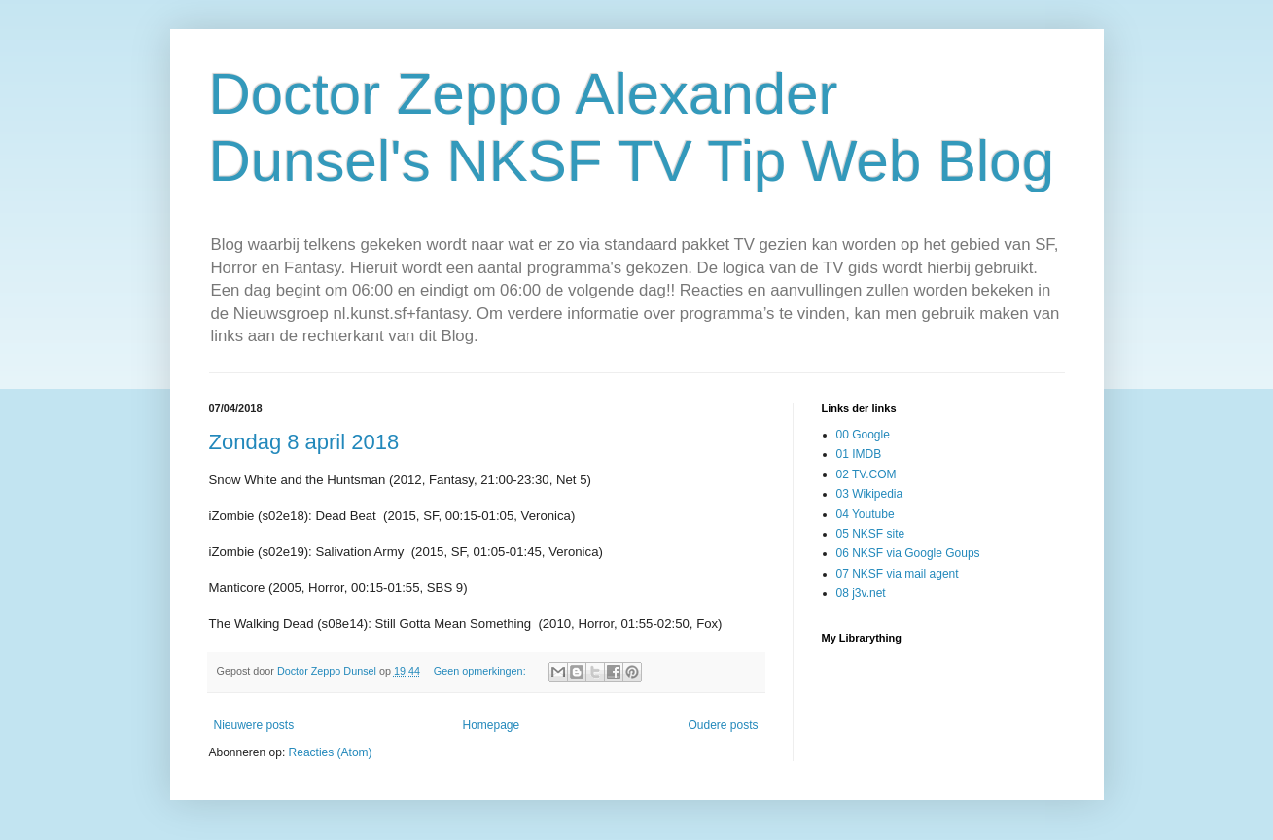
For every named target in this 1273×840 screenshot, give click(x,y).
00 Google (863, 434)
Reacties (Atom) (330, 752)
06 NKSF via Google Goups (908, 553)
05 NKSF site (870, 534)
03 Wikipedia (869, 494)
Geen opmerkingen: (481, 671)
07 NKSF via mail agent (897, 573)
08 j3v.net (861, 593)
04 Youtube (865, 514)
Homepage (490, 725)
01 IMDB (859, 454)
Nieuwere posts (254, 725)
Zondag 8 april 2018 (304, 442)
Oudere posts (723, 725)
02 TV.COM (866, 474)
